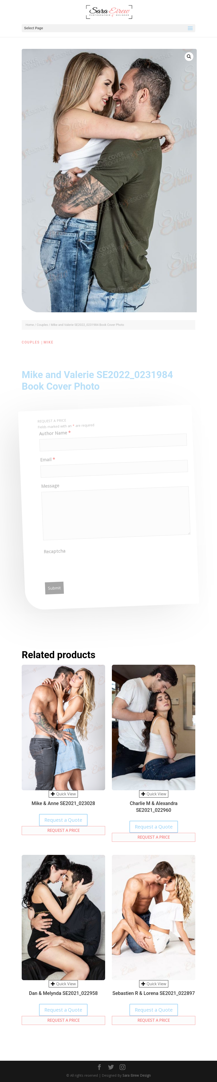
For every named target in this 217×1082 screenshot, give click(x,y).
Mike (49, 342)
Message (50, 489)
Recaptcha (56, 555)
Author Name (53, 437)
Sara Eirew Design (136, 1075)
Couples (42, 325)
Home (30, 325)
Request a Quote (63, 820)
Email (46, 463)
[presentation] (82, 568)
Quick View (63, 794)
